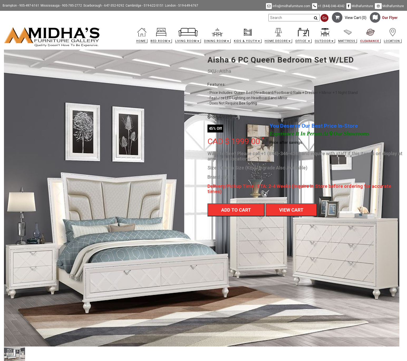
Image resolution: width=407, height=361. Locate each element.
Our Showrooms (349, 133)
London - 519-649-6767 (181, 5)
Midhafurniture (359, 6)
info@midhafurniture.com (288, 6)
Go (324, 18)
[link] (253, 29)
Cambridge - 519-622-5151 (144, 5)
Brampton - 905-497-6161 (21, 5)
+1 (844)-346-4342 (328, 6)
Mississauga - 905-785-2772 (61, 5)
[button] (161, 37)
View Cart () (349, 18)
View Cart (291, 210)
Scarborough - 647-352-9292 (103, 5)
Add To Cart (236, 210)
